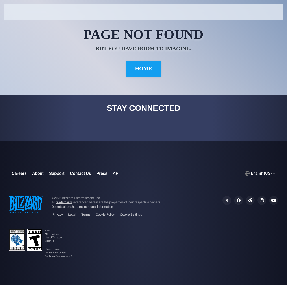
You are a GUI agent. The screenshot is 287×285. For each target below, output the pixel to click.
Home (143, 69)
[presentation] (17, 12)
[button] (269, 11)
